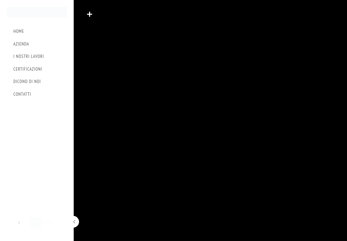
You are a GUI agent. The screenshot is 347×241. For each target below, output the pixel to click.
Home (18, 31)
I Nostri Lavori (28, 56)
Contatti (22, 94)
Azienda (21, 44)
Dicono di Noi (27, 81)
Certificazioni (27, 69)
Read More (89, 14)
